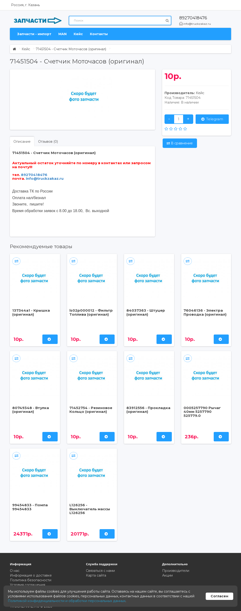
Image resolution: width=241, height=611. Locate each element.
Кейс (78, 34)
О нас (15, 571)
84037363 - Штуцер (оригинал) (145, 312)
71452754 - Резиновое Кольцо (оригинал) (90, 410)
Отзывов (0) (48, 141)
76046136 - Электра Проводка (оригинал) (205, 312)
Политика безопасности (30, 580)
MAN (62, 34)
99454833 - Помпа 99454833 (30, 507)
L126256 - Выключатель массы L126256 (89, 509)
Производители (175, 571)
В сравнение (180, 143)
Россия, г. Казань (25, 5)
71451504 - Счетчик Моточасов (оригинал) (71, 49)
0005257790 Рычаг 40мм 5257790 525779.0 (202, 412)
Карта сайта (96, 575)
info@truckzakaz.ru (195, 23)
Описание (22, 141)
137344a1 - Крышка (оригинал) (31, 312)
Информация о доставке (31, 575)
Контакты (99, 34)
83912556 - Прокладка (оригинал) (148, 410)
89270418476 (193, 18)
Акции (167, 575)
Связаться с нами (100, 571)
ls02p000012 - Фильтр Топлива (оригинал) (91, 312)
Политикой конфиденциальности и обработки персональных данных (66, 601)
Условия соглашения (27, 585)
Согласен (219, 596)
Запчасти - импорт (34, 34)
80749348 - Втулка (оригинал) (30, 410)
